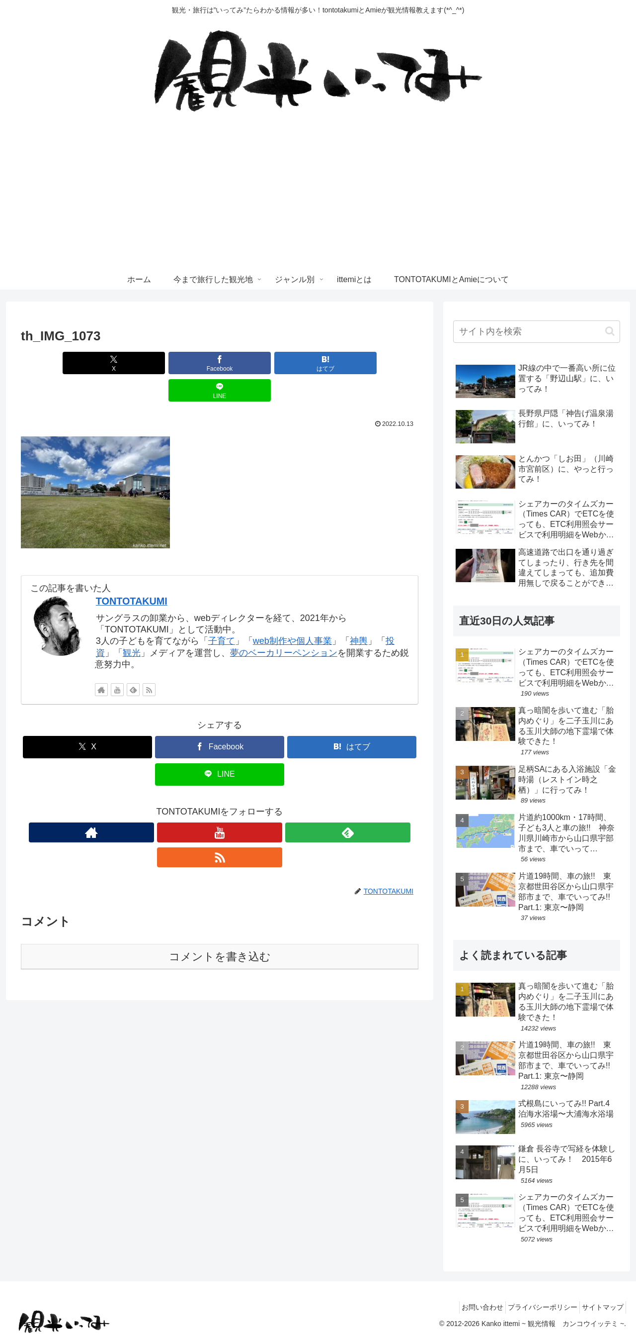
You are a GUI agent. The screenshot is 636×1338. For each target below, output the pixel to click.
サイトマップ (600, 1307)
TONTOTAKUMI (131, 573)
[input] (536, 331)
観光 (132, 625)
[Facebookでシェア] (186, 363)
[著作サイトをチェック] (101, 662)
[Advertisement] (318, 195)
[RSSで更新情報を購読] (149, 662)
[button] (610, 331)
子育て (221, 613)
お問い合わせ (467, 1307)
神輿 (359, 613)
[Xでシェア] (119, 363)
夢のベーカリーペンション (283, 625)
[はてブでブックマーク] (253, 363)
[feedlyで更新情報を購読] (133, 662)
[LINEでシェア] (320, 363)
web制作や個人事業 (292, 613)
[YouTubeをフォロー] (117, 662)
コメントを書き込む (220, 904)
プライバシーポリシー (533, 1307)
